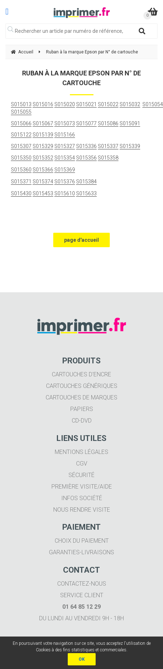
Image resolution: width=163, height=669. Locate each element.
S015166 (64, 134)
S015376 (64, 181)
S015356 (86, 158)
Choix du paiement (82, 540)
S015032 (130, 104)
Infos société (81, 498)
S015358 (108, 158)
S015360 (21, 169)
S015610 (64, 193)
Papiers (81, 409)
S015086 (108, 123)
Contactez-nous (81, 583)
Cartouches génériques (81, 385)
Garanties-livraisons (81, 552)
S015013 (21, 104)
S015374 (43, 181)
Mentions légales (81, 452)
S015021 (86, 104)
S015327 (64, 146)
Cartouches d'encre (81, 374)
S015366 (43, 169)
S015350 (21, 158)
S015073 (64, 123)
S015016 (43, 104)
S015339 (130, 146)
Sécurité (81, 475)
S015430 (21, 193)
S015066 (21, 123)
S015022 (108, 104)
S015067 (43, 123)
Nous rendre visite (81, 509)
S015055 (21, 112)
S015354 (64, 158)
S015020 (64, 104)
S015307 (21, 146)
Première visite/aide (81, 486)
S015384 (86, 181)
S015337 (108, 146)
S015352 (43, 158)
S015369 (64, 169)
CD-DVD (82, 420)
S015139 (43, 134)
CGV (81, 463)
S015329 (43, 146)
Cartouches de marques (81, 397)
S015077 (86, 123)
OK (82, 659)
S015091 (130, 123)
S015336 (86, 146)
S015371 (21, 181)
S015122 (21, 134)
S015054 (152, 104)
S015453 (43, 193)
